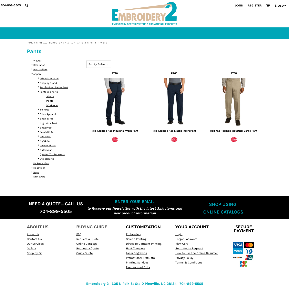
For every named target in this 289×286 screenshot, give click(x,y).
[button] (26, 5)
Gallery (31, 248)
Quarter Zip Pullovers (52, 154)
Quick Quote (84, 253)
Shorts (50, 96)
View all (37, 60)
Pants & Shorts (86, 43)
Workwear (52, 105)
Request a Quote (87, 239)
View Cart (181, 243)
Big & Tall (45, 140)
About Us (33, 234)
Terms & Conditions (188, 262)
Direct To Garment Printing (143, 243)
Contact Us (34, 239)
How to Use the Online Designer (196, 253)
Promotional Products (140, 258)
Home (30, 43)
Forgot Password (186, 239)
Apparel (68, 43)
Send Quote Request (189, 248)
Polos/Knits (47, 131)
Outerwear (46, 149)
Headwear (39, 167)
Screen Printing (136, 239)
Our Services (35, 243)
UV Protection (41, 163)
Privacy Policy (184, 258)
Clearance (39, 64)
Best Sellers (40, 69)
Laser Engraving (136, 253)
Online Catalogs (86, 243)
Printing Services (137, 262)
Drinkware (39, 176)
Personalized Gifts (138, 267)
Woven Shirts (48, 145)
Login (239, 5)
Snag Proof (46, 127)
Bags (36, 172)
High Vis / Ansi (48, 123)
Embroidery (133, 234)
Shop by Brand (48, 82)
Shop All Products (48, 43)
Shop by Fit (46, 118)
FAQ (78, 234)
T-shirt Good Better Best (54, 87)
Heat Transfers (135, 248)
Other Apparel (48, 114)
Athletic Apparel (49, 78)
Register (255, 5)
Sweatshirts (47, 158)
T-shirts (44, 109)
